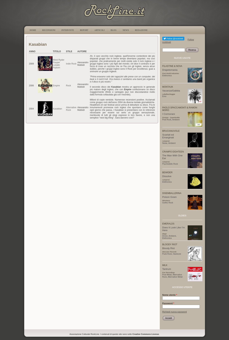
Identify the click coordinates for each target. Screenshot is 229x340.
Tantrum (166, 269)
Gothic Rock (167, 203)
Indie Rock (71, 63)
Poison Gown (169, 197)
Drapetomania (170, 70)
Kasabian (57, 108)
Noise (164, 143)
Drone (165, 236)
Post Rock (166, 119)
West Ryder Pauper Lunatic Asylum (58, 64)
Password (168, 303)
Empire (56, 85)
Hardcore (177, 254)
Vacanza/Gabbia (171, 90)
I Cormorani (168, 114)
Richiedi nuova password (174, 312)
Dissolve (167, 176)
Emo (164, 96)
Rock (68, 85)
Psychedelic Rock (170, 164)
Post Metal (167, 275)
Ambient (176, 119)
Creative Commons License (145, 334)
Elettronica (167, 75)
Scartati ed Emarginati (168, 136)
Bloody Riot (168, 248)
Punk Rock (167, 254)
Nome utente (169, 295)
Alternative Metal (175, 277)
